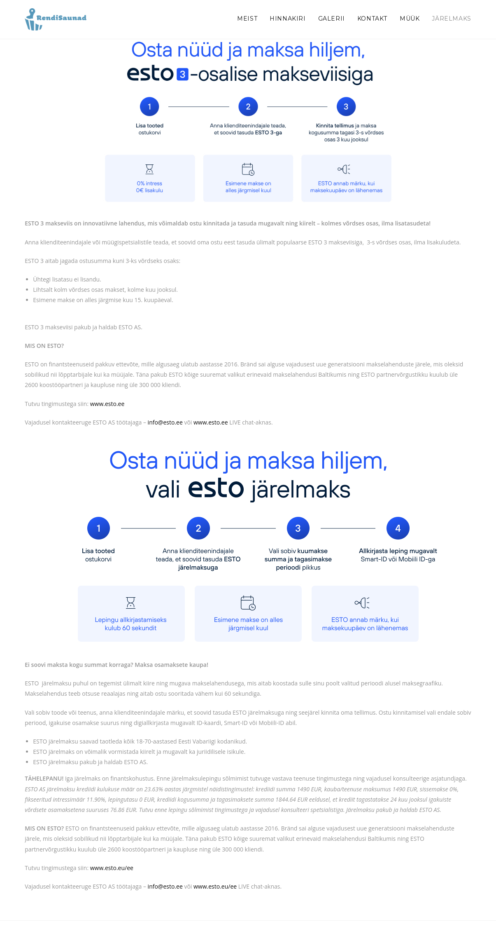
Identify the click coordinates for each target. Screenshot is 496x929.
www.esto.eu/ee (111, 868)
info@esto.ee (165, 422)
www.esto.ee (107, 404)
